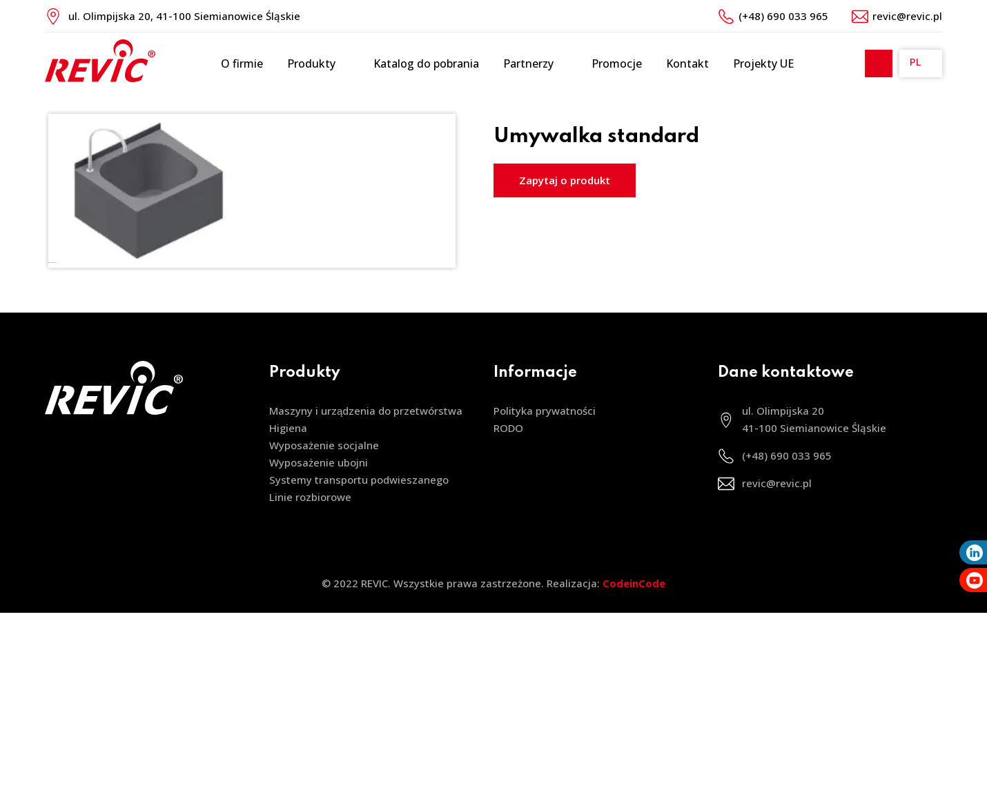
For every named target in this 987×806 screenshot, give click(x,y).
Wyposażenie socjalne (324, 445)
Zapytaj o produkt (564, 180)
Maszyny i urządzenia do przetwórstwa (365, 410)
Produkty (318, 64)
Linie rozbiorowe (310, 497)
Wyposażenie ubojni (318, 462)
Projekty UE (763, 63)
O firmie (242, 63)
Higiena (288, 428)
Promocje (617, 63)
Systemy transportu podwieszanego (359, 479)
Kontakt (687, 63)
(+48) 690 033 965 (783, 16)
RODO (508, 428)
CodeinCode (634, 583)
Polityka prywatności (545, 410)
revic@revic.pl (907, 16)
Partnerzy (535, 64)
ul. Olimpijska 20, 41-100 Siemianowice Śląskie (184, 16)
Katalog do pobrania (426, 63)
